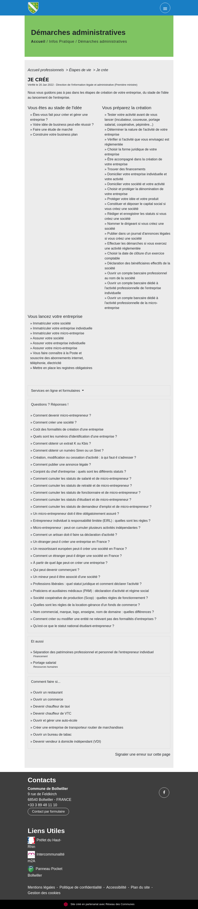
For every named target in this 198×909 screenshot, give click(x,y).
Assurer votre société (48, 338)
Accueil (38, 41)
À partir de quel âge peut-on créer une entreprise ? (70, 563)
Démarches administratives (102, 41)
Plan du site (140, 887)
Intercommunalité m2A (46, 857)
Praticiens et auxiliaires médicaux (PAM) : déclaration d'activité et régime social (91, 591)
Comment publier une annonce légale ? (62, 464)
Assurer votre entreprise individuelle (59, 343)
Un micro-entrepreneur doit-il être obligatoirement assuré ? (76, 513)
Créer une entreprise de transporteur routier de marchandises (78, 727)
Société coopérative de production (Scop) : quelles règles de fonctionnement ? (90, 598)
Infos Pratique (61, 41)
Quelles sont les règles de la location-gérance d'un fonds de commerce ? (86, 605)
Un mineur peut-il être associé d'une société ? (66, 577)
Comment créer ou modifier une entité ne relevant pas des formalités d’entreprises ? (94, 619)
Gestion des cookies (44, 893)
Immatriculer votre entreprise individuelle (62, 328)
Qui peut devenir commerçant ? (56, 570)
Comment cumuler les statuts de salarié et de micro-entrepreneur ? (82, 478)
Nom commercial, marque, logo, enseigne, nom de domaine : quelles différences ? (93, 612)
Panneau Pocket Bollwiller (45, 871)
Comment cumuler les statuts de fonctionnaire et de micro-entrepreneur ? (86, 492)
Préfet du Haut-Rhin (44, 843)
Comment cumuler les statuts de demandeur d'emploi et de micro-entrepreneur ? (92, 506)
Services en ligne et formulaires (56, 391)
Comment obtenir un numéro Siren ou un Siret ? (68, 450)
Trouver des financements (126, 169)
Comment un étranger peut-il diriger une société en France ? (77, 555)
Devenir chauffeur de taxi (51, 706)
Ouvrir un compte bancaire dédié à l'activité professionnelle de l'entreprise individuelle (133, 288)
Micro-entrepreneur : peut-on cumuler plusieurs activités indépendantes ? (86, 527)
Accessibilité (116, 887)
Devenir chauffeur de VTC (52, 713)
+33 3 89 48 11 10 (42, 805)
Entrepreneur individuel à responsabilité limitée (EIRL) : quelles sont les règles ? (91, 520)
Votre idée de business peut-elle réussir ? (63, 124)
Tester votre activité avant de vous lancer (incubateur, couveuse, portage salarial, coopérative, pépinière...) (132, 119)
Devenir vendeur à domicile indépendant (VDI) (67, 741)
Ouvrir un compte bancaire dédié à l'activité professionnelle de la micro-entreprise (131, 303)
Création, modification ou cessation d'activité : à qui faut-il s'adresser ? (84, 457)
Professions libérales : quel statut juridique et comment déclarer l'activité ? (87, 584)
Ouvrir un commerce (48, 699)
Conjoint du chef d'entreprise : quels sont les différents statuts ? (79, 471)
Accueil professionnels (46, 70)
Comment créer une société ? (54, 422)
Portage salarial (44, 662)
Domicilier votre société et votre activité (136, 184)
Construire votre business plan (55, 134)
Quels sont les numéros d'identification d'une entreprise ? (75, 436)
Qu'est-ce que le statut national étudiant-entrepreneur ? (73, 626)
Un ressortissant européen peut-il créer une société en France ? (80, 548)
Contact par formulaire (48, 811)
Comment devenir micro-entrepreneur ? (62, 415)
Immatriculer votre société (52, 323)
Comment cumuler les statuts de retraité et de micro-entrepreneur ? (82, 485)
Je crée (102, 70)
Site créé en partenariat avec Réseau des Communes (99, 904)
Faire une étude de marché (53, 129)
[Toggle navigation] (165, 8)
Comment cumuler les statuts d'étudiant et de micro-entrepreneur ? (82, 499)
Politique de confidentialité (81, 887)
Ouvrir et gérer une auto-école (55, 720)
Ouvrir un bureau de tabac (52, 734)
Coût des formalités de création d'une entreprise (68, 429)
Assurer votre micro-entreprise (55, 348)
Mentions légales (41, 887)
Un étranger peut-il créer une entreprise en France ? (71, 541)
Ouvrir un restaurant (47, 692)
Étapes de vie (80, 70)
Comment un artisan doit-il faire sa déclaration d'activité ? (75, 534)
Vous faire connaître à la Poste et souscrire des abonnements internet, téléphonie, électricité (57, 358)
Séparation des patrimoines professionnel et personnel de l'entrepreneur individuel (93, 652)
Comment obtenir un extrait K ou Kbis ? (62, 443)
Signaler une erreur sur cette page (142, 754)
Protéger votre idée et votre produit (132, 199)
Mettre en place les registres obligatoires (62, 368)
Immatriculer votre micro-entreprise (58, 333)
